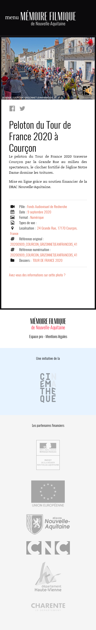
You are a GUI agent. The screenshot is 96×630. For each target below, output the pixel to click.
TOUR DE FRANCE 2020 (47, 260)
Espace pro (36, 336)
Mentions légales (56, 336)
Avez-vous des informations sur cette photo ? (37, 275)
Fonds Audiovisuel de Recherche (47, 206)
